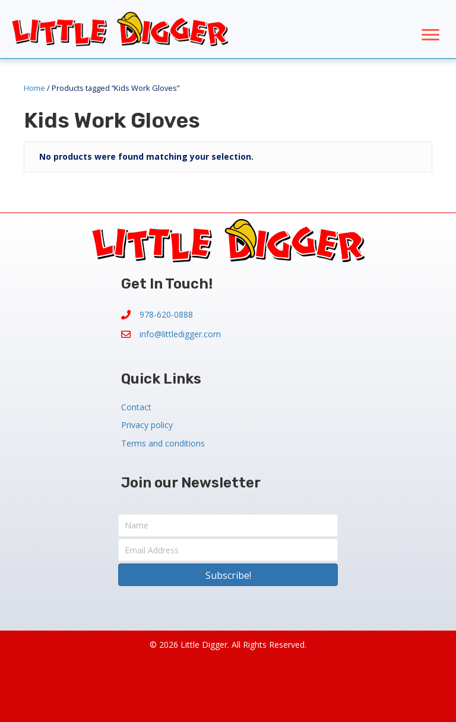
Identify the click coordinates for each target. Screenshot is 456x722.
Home (34, 88)
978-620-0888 (166, 314)
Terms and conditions (163, 443)
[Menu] (430, 35)
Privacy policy (147, 424)
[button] (228, 574)
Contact (136, 407)
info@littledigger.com (180, 334)
